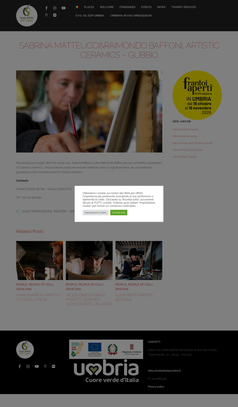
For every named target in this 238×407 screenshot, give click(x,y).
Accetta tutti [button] (118, 212)
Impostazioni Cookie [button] (95, 212)
